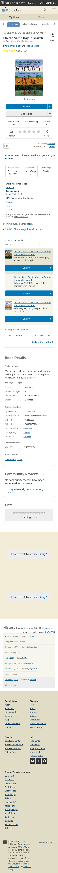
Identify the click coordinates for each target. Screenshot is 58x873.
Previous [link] (18, 335)
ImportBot (33, 647)
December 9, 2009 (11, 680)
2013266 (27, 436)
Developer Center (13, 740)
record (20, 459)
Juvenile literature (36, 229)
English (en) (10, 787)
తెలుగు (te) (9, 820)
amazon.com (10, 459)
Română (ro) (10, 813)
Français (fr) (10, 794)
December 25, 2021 (12, 647)
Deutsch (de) (10, 783)
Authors (33, 712)
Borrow (26, 106)
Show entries (14, 240)
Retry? (43, 554)
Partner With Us (12, 712)
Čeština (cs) (10, 779)
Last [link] (48, 335)
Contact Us (35, 744)
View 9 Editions (30, 24)
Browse (39, 17)
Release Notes (36, 755)
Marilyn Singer (13, 45)
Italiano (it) (10, 805)
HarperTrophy (30, 173)
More (10, 209)
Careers (8, 716)
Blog (7, 719)
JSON (52, 632)
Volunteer (9, 708)
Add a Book (35, 752)
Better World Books (14, 194)
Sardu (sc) (9, 817)
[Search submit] (45, 10)
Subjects (34, 716)
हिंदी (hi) (8, 798)
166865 (27, 432)
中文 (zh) (9, 828)
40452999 (28, 428)
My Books (14, 17)
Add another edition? (42, 342)
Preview (31, 99)
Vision (7, 704)
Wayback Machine (20, 863)
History (52, 146)
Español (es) (10, 790)
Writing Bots (10, 752)
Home (32, 704)
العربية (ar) (9, 775)
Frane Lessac (32, 45)
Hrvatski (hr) (10, 802)
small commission (21, 217)
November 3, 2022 (11, 636)
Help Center (35, 740)
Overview (13, 24)
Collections (35, 719)
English (46, 171)
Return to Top (36, 727)
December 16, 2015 (12, 669)
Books (33, 708)
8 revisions (47, 628)
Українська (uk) (12, 824)
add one (7, 158)
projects (18, 861)
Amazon (9, 202)
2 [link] (30, 335)
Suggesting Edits (37, 748)
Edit (6, 145)
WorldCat (10, 187)
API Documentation (14, 744)
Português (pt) (11, 809)
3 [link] (35, 335)
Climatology (20, 229)
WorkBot (33, 680)
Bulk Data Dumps (13, 748)
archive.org (13, 866)
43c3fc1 (49, 842)
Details (45, 24)
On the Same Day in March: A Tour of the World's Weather (32, 253)
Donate (32, 3)
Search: (22, 244)
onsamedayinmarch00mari (35, 415)
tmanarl (51, 143)
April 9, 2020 (9, 658)
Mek (26, 658)
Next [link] (41, 335)
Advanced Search (38, 723)
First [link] (9, 335)
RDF (47, 632)
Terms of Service (12, 723)
